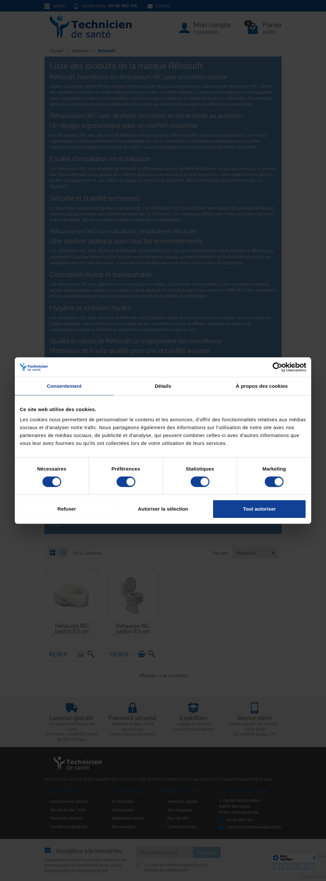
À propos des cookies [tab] (262, 386)
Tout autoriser (259, 509)
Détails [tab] (163, 386)
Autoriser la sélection (163, 509)
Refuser (67, 509)
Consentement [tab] (64, 386)
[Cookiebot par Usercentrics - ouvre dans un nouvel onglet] (277, 367)
